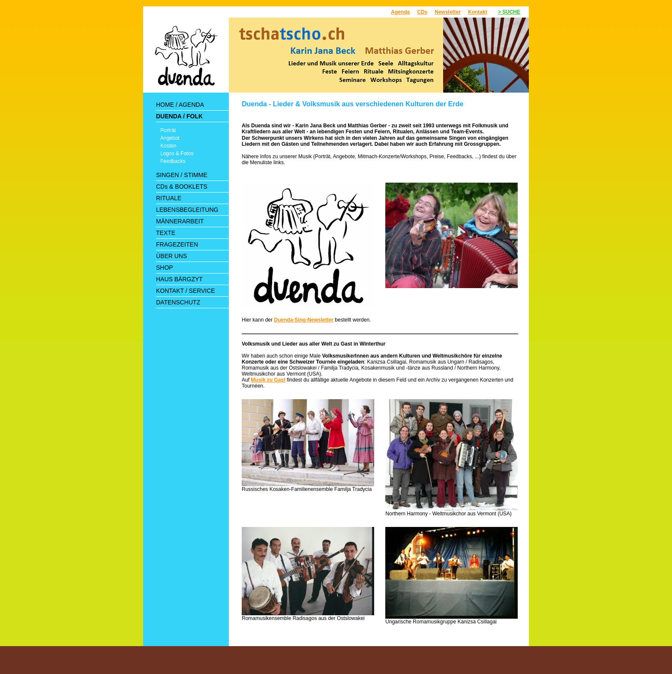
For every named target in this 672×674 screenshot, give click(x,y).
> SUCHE (509, 12)
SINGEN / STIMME (181, 175)
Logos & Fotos (176, 153)
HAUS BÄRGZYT (179, 279)
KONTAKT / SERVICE (185, 290)
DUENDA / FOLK (179, 116)
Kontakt (477, 12)
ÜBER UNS (171, 256)
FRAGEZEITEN (177, 244)
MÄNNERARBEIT (180, 221)
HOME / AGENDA (180, 104)
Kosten (168, 146)
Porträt (168, 130)
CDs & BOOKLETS (181, 186)
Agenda (400, 12)
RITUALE (168, 198)
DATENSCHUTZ (178, 302)
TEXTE (165, 232)
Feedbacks (173, 161)
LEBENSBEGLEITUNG (187, 209)
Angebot (170, 138)
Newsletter (448, 12)
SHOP (164, 267)
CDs (422, 12)
